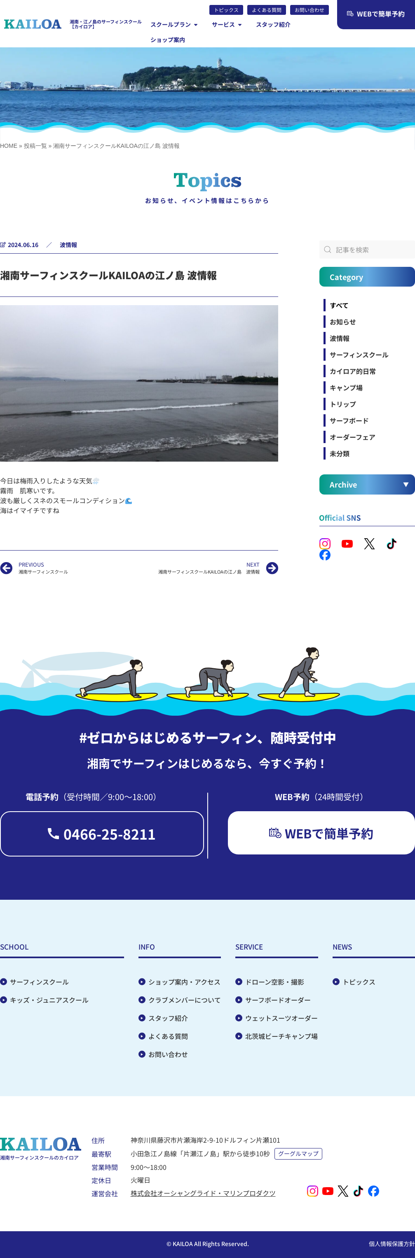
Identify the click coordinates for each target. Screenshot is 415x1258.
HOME (8, 145)
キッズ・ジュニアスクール (49, 1000)
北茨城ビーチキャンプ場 (281, 1036)
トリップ (343, 404)
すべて (339, 305)
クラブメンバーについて (184, 1000)
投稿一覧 (35, 145)
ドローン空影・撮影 (274, 982)
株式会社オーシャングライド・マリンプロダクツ (203, 1193)
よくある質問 (168, 1036)
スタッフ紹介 (168, 1018)
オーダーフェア (352, 437)
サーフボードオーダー (278, 1000)
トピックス (358, 982)
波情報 (68, 244)
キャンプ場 (346, 387)
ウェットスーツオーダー (281, 1018)
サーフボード (349, 420)
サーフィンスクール (359, 354)
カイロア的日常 (353, 371)
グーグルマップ (299, 1154)
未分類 (339, 453)
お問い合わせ (168, 1055)
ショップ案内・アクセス (184, 982)
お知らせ (343, 322)
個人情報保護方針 (392, 1243)
